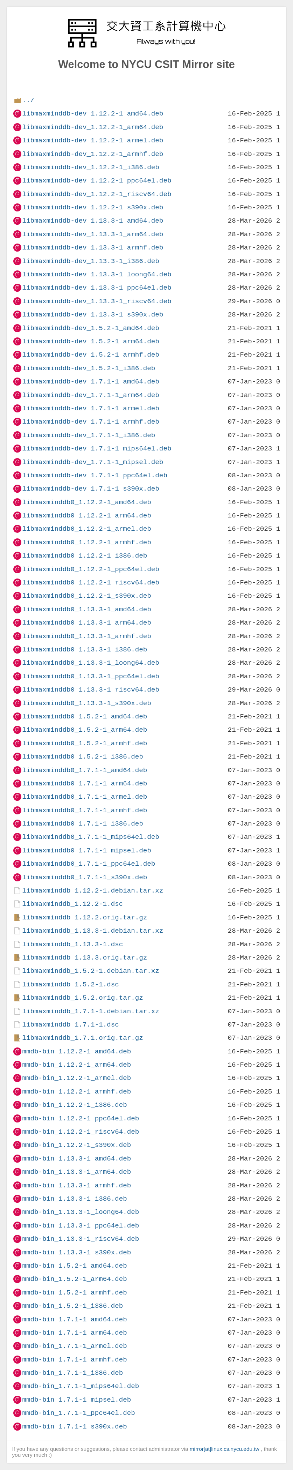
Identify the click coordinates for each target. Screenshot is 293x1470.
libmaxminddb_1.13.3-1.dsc (72, 944)
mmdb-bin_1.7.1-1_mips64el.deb (80, 1386)
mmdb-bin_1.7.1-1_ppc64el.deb (78, 1413)
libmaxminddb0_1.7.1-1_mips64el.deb (90, 837)
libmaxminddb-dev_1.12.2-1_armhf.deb (92, 154)
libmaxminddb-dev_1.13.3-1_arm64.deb (92, 234)
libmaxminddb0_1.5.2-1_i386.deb (82, 756)
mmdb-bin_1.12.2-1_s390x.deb (76, 1145)
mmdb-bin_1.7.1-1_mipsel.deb (76, 1399)
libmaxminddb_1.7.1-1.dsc (70, 1024)
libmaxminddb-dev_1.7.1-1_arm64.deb (90, 395)
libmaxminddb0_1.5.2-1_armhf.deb (84, 743)
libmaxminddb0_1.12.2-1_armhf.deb (86, 542)
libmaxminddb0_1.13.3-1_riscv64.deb (90, 689)
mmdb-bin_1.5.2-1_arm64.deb (74, 1279)
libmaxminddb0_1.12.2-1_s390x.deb (86, 595)
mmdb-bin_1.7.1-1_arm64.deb (74, 1332)
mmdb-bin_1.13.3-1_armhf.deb (76, 1185)
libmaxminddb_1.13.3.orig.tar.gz (84, 957)
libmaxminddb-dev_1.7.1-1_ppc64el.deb (94, 475)
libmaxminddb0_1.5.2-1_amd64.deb (84, 716)
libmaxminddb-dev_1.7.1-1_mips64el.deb (96, 448)
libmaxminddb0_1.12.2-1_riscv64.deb (90, 582)
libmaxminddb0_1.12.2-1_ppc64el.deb (90, 569)
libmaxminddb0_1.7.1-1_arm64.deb (84, 783)
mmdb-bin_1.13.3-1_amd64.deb (76, 1158)
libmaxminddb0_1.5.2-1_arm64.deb (84, 729)
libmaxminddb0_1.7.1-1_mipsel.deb (86, 850)
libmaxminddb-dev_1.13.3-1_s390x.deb (92, 314)
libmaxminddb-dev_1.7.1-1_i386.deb (88, 435)
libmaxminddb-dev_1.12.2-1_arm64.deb (92, 127)
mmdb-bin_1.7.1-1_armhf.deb (74, 1359)
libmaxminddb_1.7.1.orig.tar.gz (82, 1038)
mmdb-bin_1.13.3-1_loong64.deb (80, 1212)
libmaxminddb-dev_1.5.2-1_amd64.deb (90, 328)
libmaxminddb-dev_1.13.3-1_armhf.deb (92, 247)
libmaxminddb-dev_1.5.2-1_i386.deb (88, 368)
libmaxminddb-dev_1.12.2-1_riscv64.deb (96, 194)
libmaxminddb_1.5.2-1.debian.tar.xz (90, 971)
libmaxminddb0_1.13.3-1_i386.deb (84, 649)
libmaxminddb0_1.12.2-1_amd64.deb (86, 502)
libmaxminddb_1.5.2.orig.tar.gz (82, 997)
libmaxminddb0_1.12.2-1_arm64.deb (86, 515)
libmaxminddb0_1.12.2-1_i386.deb (84, 555)
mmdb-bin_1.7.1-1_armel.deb (74, 1346)
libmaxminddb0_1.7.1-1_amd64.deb (84, 770)
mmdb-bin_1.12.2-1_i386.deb (74, 1105)
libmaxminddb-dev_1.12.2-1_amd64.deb (92, 113)
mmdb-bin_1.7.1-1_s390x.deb (74, 1426)
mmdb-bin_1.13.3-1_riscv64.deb (80, 1239)
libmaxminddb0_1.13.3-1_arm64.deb (86, 622)
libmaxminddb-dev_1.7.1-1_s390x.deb (90, 488)
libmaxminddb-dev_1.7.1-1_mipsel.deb (92, 462)
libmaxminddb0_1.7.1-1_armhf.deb (84, 810)
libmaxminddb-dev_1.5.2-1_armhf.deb (90, 354)
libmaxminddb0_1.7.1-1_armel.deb (84, 796)
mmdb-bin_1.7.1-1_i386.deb (72, 1373)
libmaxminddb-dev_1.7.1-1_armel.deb (90, 408)
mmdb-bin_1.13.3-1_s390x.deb (76, 1252)
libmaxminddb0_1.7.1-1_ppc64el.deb (88, 863)
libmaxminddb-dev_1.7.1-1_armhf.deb (90, 421)
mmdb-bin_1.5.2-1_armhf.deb (74, 1292)
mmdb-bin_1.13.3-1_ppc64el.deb (80, 1225)
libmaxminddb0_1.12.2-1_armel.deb (86, 528)
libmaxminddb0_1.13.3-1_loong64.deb (90, 662)
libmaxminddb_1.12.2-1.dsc (72, 904)
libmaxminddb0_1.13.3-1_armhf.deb (86, 636)
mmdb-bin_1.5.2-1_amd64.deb (74, 1265)
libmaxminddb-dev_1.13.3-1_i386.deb (90, 261)
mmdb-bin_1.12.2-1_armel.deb (76, 1078)
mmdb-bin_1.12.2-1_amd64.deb (76, 1051)
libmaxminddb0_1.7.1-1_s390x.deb (84, 877)
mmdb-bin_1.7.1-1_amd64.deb (74, 1319)
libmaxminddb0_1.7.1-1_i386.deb (82, 823)
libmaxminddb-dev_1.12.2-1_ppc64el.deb (96, 180)
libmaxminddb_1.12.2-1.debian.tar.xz (92, 890)
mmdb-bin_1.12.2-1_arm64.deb (76, 1064)
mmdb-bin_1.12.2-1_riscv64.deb (80, 1131)
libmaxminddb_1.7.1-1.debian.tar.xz (90, 1011)
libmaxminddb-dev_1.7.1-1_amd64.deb (90, 381)
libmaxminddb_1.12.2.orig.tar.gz (84, 917)
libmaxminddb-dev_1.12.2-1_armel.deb (92, 140)
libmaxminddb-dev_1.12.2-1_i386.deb (90, 167)
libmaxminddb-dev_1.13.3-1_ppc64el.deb (96, 287)
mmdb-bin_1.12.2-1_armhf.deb (76, 1091)
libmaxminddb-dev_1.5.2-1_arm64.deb (90, 341)
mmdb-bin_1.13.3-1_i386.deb (74, 1198)
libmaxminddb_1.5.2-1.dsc (70, 984)
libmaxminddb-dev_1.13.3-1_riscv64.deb (96, 301)
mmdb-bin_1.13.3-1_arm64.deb (76, 1172)
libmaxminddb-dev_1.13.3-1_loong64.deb (96, 274)
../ (28, 100)
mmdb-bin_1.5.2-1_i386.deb (72, 1306)
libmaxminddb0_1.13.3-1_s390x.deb (86, 703)
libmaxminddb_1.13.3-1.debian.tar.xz (92, 930)
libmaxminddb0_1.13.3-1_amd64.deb (86, 609)
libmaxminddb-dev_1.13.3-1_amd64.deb (92, 220)
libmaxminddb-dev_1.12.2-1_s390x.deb (92, 207)
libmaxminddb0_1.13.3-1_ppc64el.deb (90, 676)
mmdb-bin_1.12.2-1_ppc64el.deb (80, 1118)
